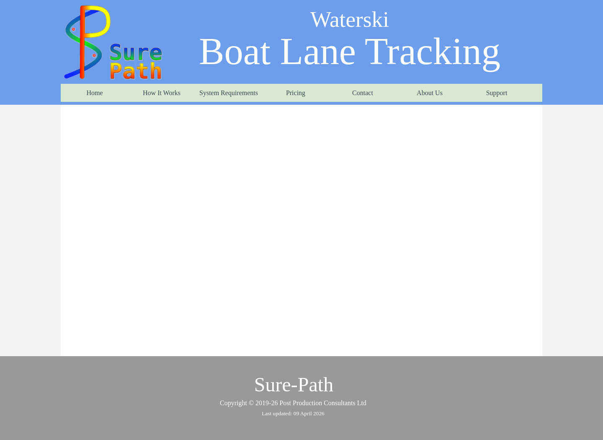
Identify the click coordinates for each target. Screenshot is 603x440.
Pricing (295, 92)
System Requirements (228, 92)
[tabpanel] (293, 408)
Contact (362, 92)
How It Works (161, 92)
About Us (430, 92)
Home (94, 92)
